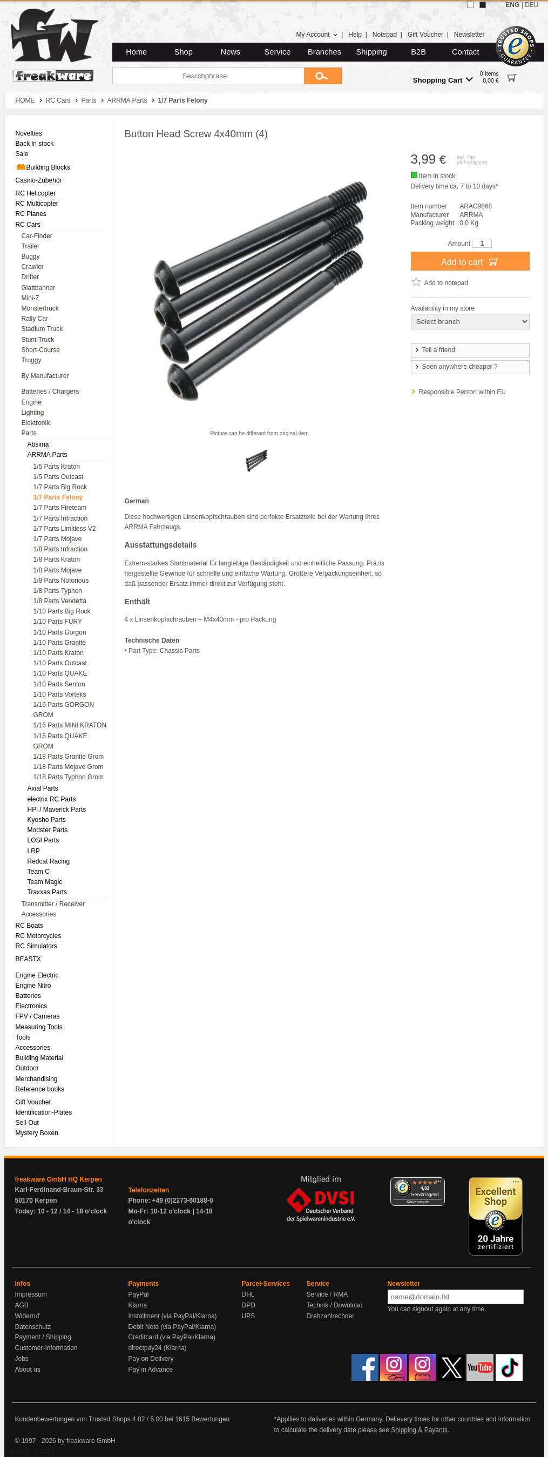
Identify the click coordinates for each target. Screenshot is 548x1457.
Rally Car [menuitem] (35, 318)
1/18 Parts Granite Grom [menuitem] (68, 756)
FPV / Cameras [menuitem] (38, 1016)
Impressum (31, 1294)
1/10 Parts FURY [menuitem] (57, 621)
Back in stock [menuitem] (35, 143)
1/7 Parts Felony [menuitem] (58, 497)
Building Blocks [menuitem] (43, 167)
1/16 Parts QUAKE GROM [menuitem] (60, 741)
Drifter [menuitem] (30, 277)
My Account (316, 34)
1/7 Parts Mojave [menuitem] (57, 539)
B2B (418, 52)
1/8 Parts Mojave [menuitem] (57, 570)
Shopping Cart (443, 79)
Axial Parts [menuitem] (43, 788)
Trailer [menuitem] (31, 246)
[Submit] (323, 76)
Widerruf (27, 1316)
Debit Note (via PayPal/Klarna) (172, 1327)
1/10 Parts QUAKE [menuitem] (60, 673)
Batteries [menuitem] (28, 996)
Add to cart (470, 261)
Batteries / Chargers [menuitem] (50, 391)
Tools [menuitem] (23, 1037)
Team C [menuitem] (39, 871)
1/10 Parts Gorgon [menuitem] (59, 632)
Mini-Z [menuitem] (30, 298)
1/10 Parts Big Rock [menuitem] (62, 611)
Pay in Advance (150, 1369)
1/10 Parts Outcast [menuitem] (60, 663)
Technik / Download (335, 1305)
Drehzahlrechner (331, 1316)
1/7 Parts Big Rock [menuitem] (60, 487)
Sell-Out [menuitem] (27, 1123)
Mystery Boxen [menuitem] (37, 1133)
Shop (183, 52)
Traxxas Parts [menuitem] (47, 892)
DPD (248, 1305)
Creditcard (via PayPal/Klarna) (171, 1337)
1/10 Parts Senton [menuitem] (59, 684)
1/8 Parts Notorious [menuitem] (61, 580)
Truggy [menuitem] (32, 360)
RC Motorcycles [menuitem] (39, 936)
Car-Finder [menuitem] (37, 236)
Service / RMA (327, 1294)
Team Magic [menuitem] (45, 882)
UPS (248, 1316)
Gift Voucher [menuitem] (33, 1102)
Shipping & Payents (419, 1430)
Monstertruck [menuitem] (40, 308)
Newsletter (469, 34)
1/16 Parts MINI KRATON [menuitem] (70, 725)
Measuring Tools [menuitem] (39, 1027)
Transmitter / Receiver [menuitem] (53, 904)
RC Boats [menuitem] (29, 925)
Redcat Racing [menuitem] (49, 861)
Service (278, 52)
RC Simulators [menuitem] (36, 946)
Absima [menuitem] (38, 444)
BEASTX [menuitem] (28, 959)
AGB (22, 1305)
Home (136, 52)
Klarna (137, 1305)
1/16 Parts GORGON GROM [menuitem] (63, 710)
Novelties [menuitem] (29, 133)
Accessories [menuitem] (39, 914)
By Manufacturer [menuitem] (45, 376)
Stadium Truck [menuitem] (42, 329)
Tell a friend (434, 350)
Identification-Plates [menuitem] (44, 1112)
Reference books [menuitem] (40, 1089)
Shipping (371, 52)
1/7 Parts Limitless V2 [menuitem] (64, 528)
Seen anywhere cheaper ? (456, 366)
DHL (248, 1294)
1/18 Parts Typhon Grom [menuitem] (68, 777)
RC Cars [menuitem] (28, 224)
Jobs (22, 1358)
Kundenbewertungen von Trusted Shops (73, 1419)
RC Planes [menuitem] (31, 214)
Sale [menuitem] (22, 154)
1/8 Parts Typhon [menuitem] (58, 591)
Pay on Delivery (151, 1358)
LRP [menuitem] (34, 851)
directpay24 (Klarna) (157, 1348)
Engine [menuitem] (32, 402)
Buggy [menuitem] (31, 256)
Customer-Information (46, 1348)
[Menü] (438, 1183)
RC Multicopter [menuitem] (37, 203)
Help (355, 34)
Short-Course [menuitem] (41, 350)
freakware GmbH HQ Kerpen (58, 1179)
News (231, 52)
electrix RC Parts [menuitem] (52, 799)
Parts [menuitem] (29, 433)
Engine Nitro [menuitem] (33, 985)
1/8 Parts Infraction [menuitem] (60, 549)
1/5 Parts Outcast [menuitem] (58, 477)
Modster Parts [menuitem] (48, 830)
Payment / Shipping (43, 1337)
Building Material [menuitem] (40, 1058)
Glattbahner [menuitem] (39, 288)
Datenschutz (33, 1327)
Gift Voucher (425, 34)
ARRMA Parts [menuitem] (47, 454)
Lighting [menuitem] (33, 412)
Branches (324, 52)
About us (27, 1369)
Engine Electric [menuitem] (37, 975)
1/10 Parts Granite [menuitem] (59, 642)
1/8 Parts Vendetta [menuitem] (60, 601)
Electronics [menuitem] (32, 1006)
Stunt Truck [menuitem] (38, 339)
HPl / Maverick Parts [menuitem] (57, 809)
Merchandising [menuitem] (37, 1079)
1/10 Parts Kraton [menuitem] (58, 653)
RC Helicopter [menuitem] (36, 193)
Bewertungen (210, 1419)
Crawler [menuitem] (33, 267)
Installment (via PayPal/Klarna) (172, 1316)
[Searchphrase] (208, 76)
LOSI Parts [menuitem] (43, 840)
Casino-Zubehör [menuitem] (39, 180)
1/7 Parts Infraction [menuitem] (60, 518)
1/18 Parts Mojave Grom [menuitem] (68, 767)
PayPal (138, 1294)
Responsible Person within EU (462, 392)
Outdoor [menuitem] (27, 1068)
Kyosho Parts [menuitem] (47, 820)
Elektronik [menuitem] (36, 423)
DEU (531, 5)
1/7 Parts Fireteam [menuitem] (60, 507)
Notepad (385, 34)
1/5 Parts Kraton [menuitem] (56, 466)
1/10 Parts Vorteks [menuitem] (59, 694)
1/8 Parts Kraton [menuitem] (56, 559)
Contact (465, 52)
